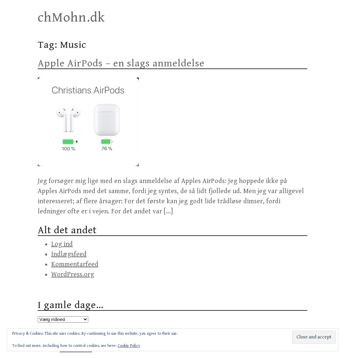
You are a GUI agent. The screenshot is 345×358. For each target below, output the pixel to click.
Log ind (62, 244)
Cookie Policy (129, 346)
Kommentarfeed (74, 264)
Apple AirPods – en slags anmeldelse (121, 63)
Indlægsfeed (69, 254)
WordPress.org (72, 274)
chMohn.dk (71, 17)
